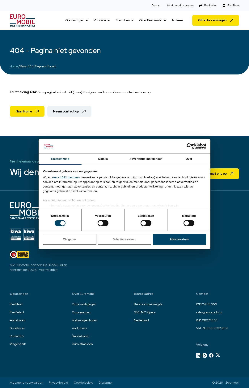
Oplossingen (74, 20)
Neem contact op (66, 111)
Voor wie (100, 20)
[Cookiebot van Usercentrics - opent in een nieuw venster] (189, 146)
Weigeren (69, 239)
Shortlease (17, 328)
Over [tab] (189, 158)
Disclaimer (106, 383)
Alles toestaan (179, 239)
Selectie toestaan (124, 239)
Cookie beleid (83, 383)
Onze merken (81, 312)
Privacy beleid (58, 383)
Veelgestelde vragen (180, 5)
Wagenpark (18, 344)
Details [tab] (103, 158)
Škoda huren (80, 336)
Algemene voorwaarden (26, 383)
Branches (123, 20)
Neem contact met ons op (207, 174)
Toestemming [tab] (60, 158)
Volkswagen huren (84, 320)
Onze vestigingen (84, 304)
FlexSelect (17, 312)
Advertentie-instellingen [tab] (145, 158)
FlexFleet (233, 5)
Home (14, 66)
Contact (156, 5)
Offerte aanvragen (212, 20)
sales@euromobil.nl (209, 312)
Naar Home (24, 111)
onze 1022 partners (66, 177)
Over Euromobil (150, 20)
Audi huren (79, 328)
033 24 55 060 (206, 304)
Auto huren (17, 320)
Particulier (210, 5)
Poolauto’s (17, 336)
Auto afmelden (82, 344)
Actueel (178, 20)
